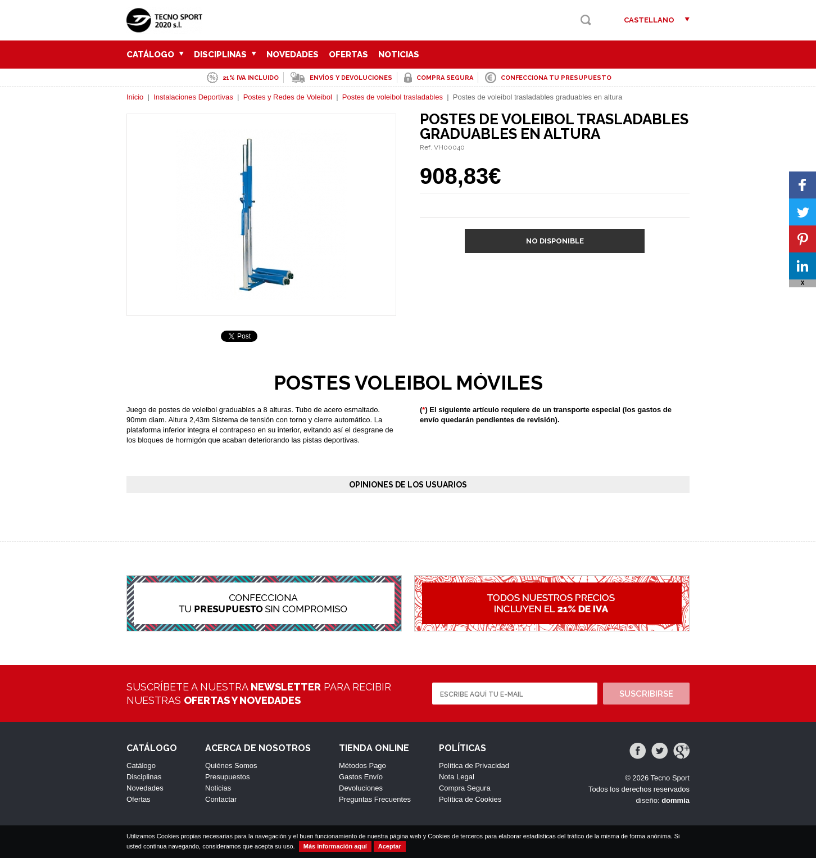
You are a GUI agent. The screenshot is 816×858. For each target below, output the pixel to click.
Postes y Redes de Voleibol (287, 97)
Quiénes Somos (231, 765)
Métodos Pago (362, 765)
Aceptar (389, 846)
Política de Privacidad (474, 765)
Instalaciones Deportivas (193, 97)
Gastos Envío (361, 777)
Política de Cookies (470, 799)
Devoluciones (361, 788)
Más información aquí (335, 846)
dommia (675, 800)
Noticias (398, 54)
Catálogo (155, 54)
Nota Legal (456, 777)
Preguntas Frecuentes (375, 799)
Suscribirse (646, 694)
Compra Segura (465, 788)
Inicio (134, 97)
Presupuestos (227, 777)
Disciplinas (225, 54)
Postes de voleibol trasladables (392, 97)
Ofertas (348, 54)
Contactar (221, 799)
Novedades (292, 54)
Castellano (649, 20)
